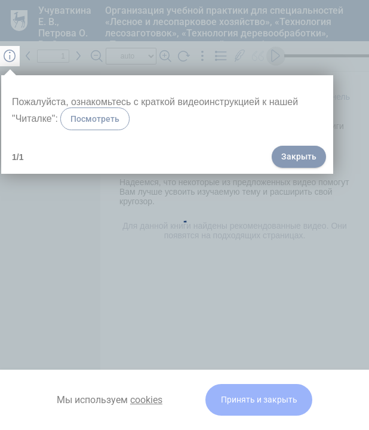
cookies (146, 400)
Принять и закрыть (259, 400)
